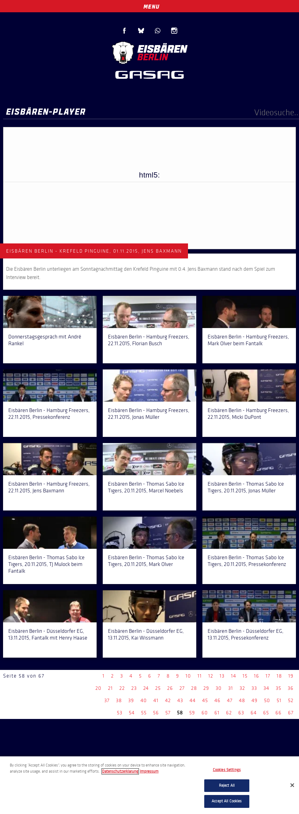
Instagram (174, 31)
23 (134, 688)
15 (245, 676)
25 (158, 688)
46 (217, 700)
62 (229, 712)
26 (170, 688)
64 (254, 712)
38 (119, 700)
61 (217, 712)
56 (156, 712)
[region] (149, 785)
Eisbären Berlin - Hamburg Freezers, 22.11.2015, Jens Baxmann (49, 487)
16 (256, 676)
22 (122, 688)
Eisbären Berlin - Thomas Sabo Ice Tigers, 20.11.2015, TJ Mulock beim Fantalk (46, 564)
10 (188, 676)
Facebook (124, 31)
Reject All (227, 785)
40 (143, 700)
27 (182, 688)
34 (266, 688)
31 (230, 688)
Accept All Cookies (227, 801)
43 (180, 700)
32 (242, 688)
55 (144, 712)
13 (222, 676)
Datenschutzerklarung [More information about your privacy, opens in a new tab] (120, 771)
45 (205, 700)
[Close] (292, 785)
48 (242, 700)
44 (193, 700)
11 (199, 676)
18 (279, 676)
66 (278, 712)
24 (146, 688)
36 (290, 688)
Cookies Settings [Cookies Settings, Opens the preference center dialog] (227, 769)
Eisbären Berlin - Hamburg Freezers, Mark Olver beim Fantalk (248, 340)
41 (156, 700)
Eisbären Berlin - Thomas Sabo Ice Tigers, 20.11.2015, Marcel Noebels (146, 487)
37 (106, 700)
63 (241, 712)
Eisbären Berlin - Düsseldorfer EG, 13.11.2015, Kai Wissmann (146, 634)
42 (168, 700)
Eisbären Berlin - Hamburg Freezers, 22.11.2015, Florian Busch (148, 340)
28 (194, 688)
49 (254, 700)
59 (192, 712)
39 (131, 700)
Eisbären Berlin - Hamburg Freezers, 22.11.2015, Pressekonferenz (49, 413)
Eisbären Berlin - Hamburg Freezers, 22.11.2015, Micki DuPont (248, 413)
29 (206, 688)
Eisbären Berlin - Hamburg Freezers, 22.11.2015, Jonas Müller (148, 413)
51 (279, 700)
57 (168, 712)
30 (219, 688)
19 (290, 676)
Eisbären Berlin (149, 52)
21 (110, 688)
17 (268, 676)
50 (267, 700)
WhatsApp (158, 31)
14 (233, 676)
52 (290, 700)
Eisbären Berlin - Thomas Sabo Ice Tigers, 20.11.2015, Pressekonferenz (247, 561)
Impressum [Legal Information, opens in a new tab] (149, 771)
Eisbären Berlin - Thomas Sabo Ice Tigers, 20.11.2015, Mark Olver (146, 561)
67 (290, 712)
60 (204, 712)
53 (119, 712)
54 (132, 712)
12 (210, 676)
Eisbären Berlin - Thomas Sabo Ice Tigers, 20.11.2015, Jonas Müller (246, 487)
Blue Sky (141, 31)
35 (278, 688)
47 (229, 700)
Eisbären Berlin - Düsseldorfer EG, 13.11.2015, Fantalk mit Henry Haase (47, 634)
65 (266, 712)
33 (254, 688)
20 (98, 688)
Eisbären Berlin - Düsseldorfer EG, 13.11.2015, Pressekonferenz (245, 634)
